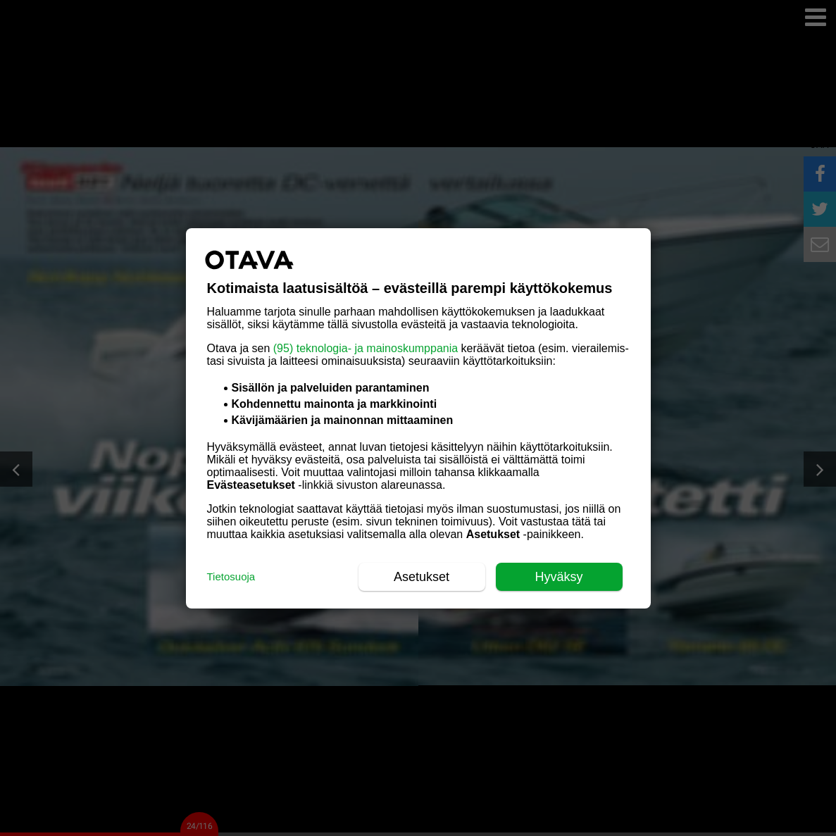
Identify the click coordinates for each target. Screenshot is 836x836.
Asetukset (421, 577)
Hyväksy (558, 577)
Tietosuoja (231, 576)
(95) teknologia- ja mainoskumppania (365, 348)
